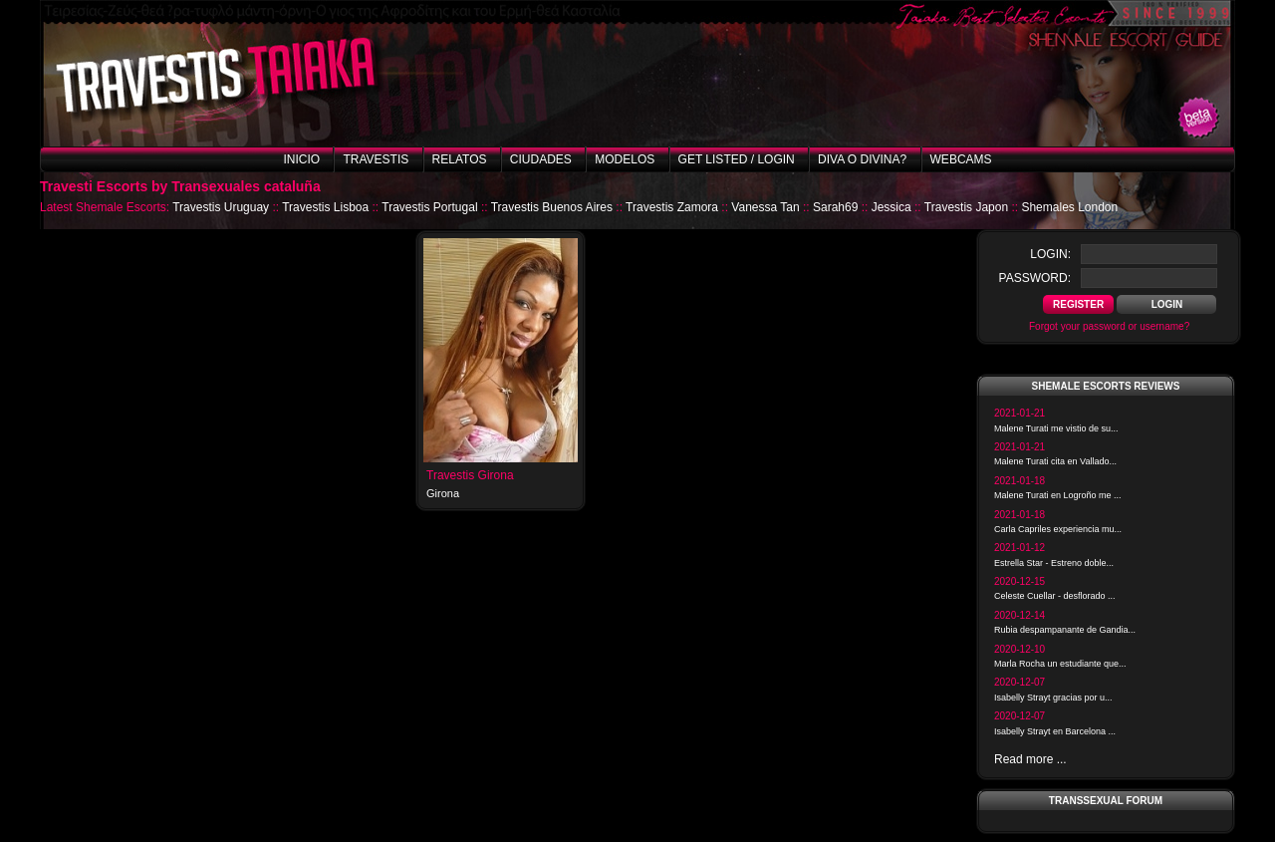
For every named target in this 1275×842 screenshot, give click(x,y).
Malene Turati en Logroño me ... (1058, 495)
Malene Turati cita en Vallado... (1055, 461)
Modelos (624, 159)
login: (1050, 254)
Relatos (459, 159)
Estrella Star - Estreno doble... (1054, 563)
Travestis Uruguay (220, 207)
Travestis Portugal (429, 207)
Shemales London (1069, 207)
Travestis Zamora (672, 207)
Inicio (301, 159)
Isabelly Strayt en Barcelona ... (1055, 731)
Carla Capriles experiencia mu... (1058, 529)
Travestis (375, 159)
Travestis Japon (966, 207)
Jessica (891, 207)
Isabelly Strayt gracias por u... (1053, 697)
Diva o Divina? (862, 159)
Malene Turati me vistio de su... (1056, 428)
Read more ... (1030, 759)
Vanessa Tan (765, 207)
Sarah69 (835, 207)
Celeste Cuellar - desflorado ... (1055, 596)
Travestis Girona (470, 475)
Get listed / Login (736, 159)
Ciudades (541, 159)
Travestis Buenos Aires (552, 207)
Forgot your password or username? (1109, 326)
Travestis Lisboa (325, 207)
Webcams (961, 159)
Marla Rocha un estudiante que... (1060, 664)
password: (1035, 278)
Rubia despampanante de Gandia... (1065, 630)
